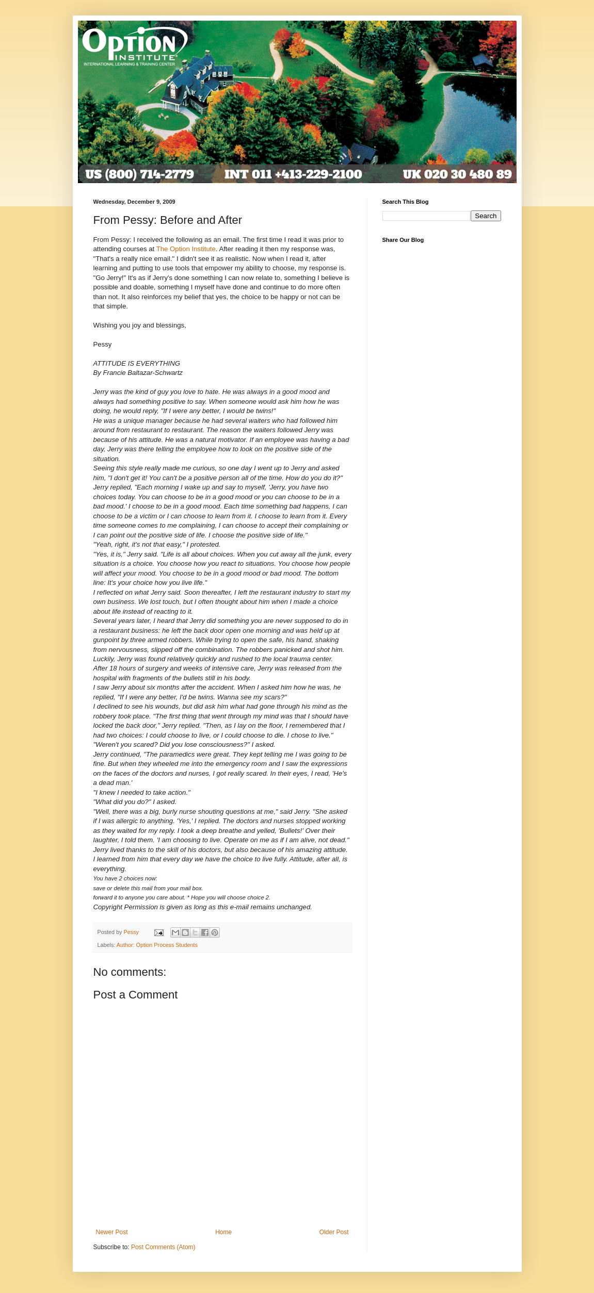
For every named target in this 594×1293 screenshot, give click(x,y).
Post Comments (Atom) (163, 1247)
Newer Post (112, 1232)
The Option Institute (186, 249)
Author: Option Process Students (157, 945)
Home (223, 1232)
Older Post (334, 1232)
